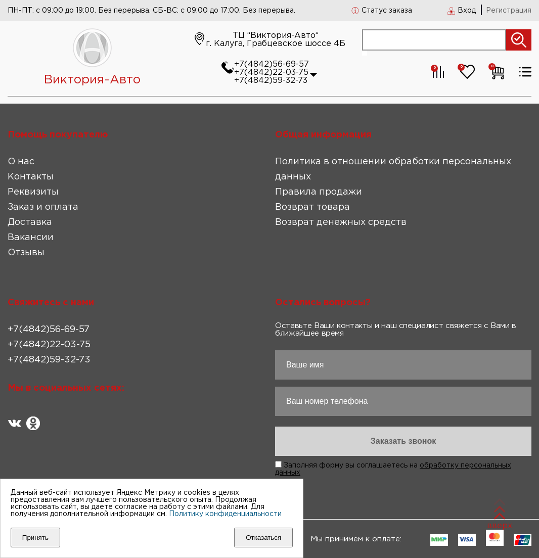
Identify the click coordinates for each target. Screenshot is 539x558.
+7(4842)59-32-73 (270, 80)
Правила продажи (318, 192)
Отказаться (263, 537)
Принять (35, 537)
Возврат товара (312, 207)
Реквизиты (33, 192)
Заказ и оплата (43, 207)
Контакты (31, 177)
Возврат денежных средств (341, 222)
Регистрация (508, 11)
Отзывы (26, 253)
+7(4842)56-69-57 (271, 64)
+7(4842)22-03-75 (271, 72)
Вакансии (31, 238)
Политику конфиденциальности (225, 514)
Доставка (30, 222)
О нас (21, 162)
